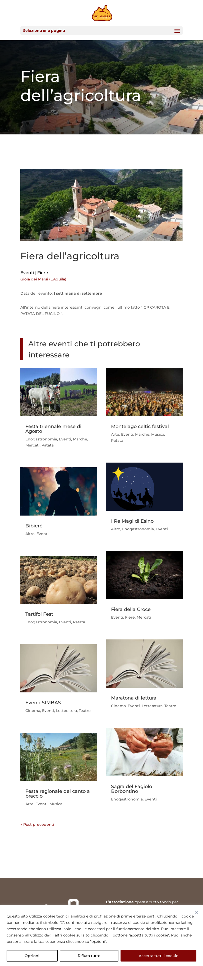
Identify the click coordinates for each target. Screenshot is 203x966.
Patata (47, 445)
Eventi (27, 272)
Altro (30, 533)
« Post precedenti (37, 824)
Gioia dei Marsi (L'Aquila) (43, 279)
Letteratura (66, 710)
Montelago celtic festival (140, 426)
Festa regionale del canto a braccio (57, 793)
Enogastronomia (41, 439)
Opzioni (32, 955)
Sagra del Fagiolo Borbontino (131, 789)
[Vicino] (196, 912)
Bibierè (34, 526)
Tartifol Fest (39, 614)
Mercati (32, 445)
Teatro (85, 710)
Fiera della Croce (131, 609)
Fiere (42, 272)
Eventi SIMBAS (43, 703)
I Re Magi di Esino (132, 521)
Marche (80, 439)
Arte (29, 804)
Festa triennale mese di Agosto (53, 429)
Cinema (32, 710)
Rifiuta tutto (89, 955)
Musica (55, 804)
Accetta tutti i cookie (158, 955)
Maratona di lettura (133, 698)
